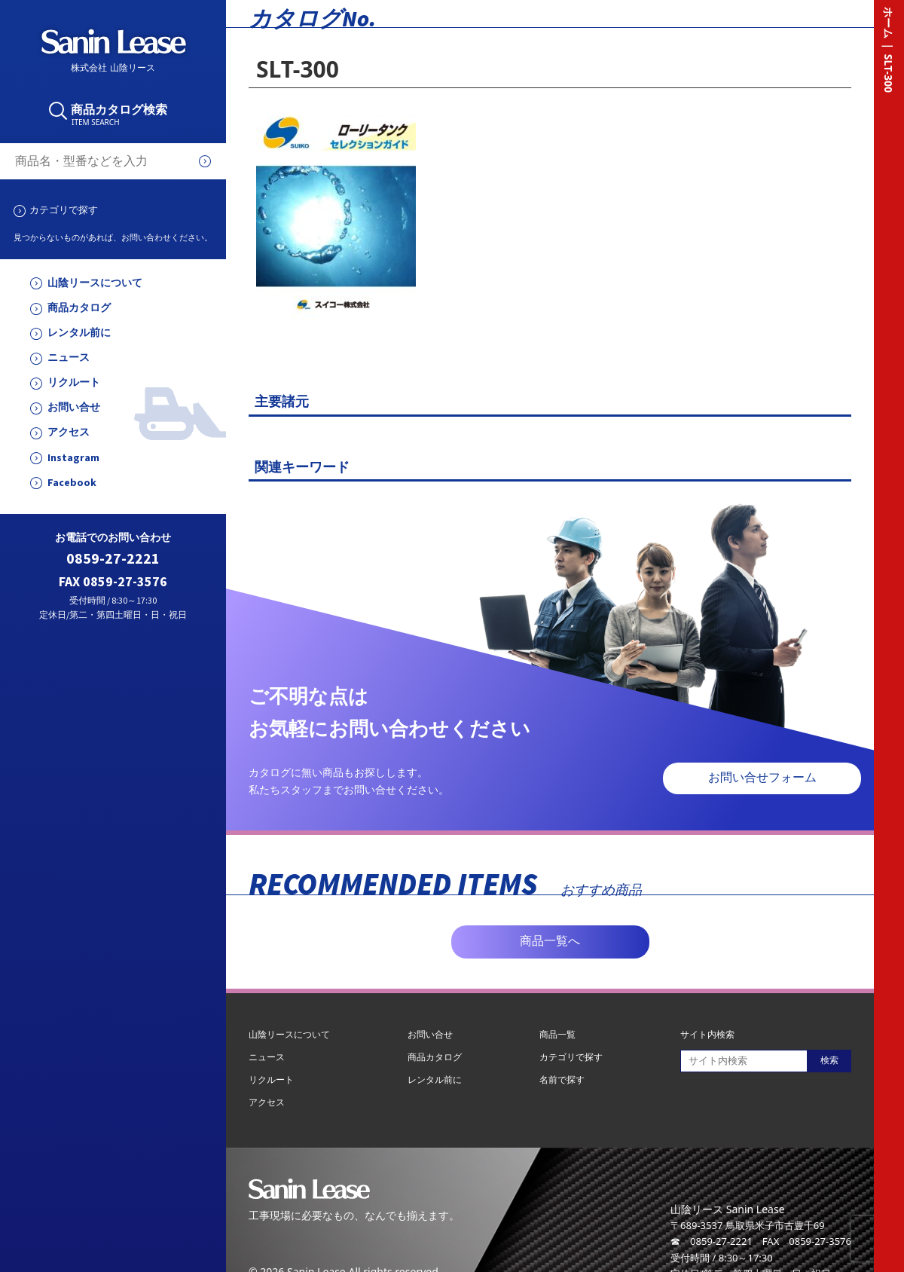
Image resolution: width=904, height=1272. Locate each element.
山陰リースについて (94, 283)
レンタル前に (79, 333)
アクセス (68, 432)
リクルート (73, 382)
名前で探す (562, 1079)
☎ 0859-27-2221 (711, 1241)
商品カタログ (79, 308)
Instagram (73, 458)
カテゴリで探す (63, 209)
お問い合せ (73, 407)
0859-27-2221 (113, 559)
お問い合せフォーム (762, 777)
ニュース (68, 357)
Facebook (71, 482)
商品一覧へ (550, 940)
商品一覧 (557, 1034)
